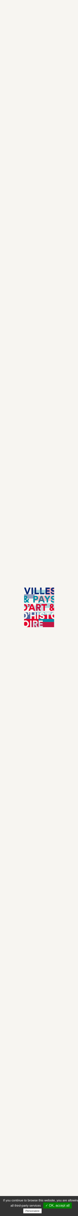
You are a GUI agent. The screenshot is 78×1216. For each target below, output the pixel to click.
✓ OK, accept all (57, 1205)
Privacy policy (51, 1210)
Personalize (32, 1210)
